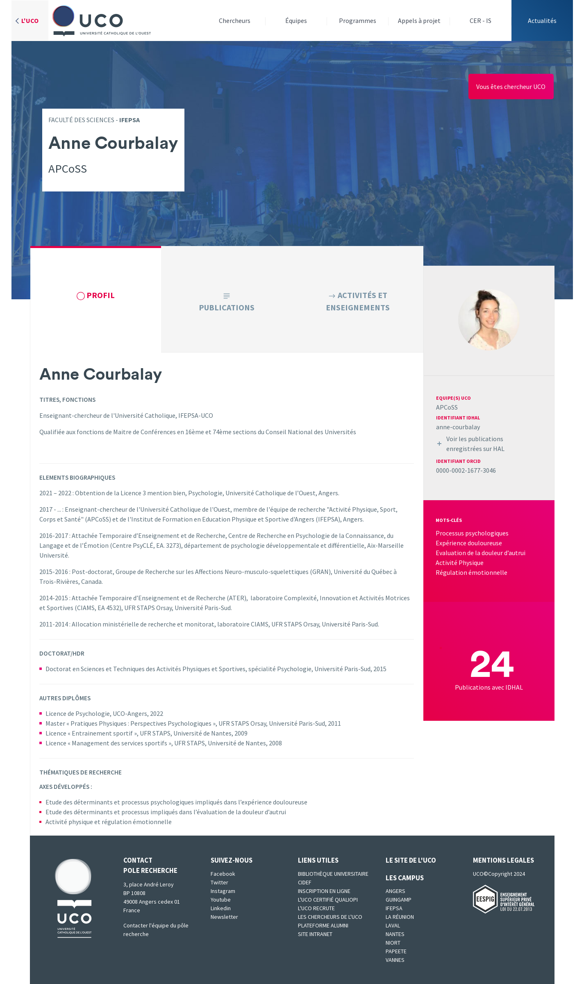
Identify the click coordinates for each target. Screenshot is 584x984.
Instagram (223, 891)
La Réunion (400, 916)
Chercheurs (234, 20)
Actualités (542, 20)
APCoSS (447, 407)
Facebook (223, 873)
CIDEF (304, 882)
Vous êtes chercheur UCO (510, 86)
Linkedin (221, 908)
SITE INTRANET (315, 934)
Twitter (219, 882)
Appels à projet (419, 20)
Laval (393, 925)
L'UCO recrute (316, 908)
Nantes (395, 934)
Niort (393, 942)
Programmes (357, 20)
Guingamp (398, 899)
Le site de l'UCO (411, 860)
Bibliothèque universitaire (333, 873)
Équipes (296, 20)
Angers (395, 891)
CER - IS (480, 20)
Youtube (221, 899)
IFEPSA (394, 908)
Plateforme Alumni (323, 925)
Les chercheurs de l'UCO (330, 916)
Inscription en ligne (324, 891)
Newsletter (224, 916)
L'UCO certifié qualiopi (328, 899)
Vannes (395, 959)
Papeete (396, 951)
